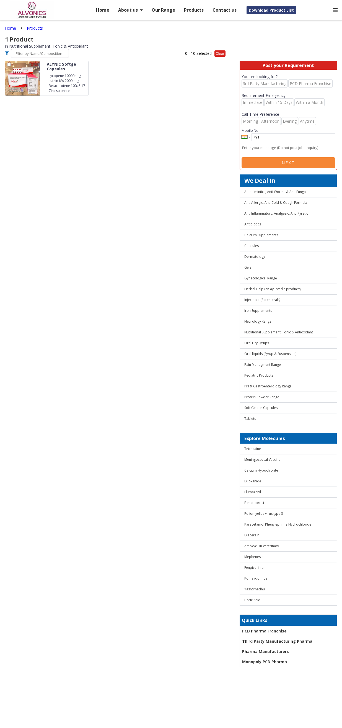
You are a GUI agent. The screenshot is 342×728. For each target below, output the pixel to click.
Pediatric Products (258, 375)
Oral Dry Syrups (256, 343)
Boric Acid (252, 600)
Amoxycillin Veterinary (261, 546)
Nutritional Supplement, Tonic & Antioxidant (278, 332)
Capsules (251, 245)
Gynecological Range (260, 278)
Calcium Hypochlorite (261, 470)
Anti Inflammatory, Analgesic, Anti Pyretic (276, 213)
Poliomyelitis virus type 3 (263, 513)
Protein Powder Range (261, 397)
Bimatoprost (254, 502)
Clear (220, 54)
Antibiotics (252, 224)
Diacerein (251, 535)
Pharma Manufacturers (265, 651)
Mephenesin (253, 556)
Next (288, 162)
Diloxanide (252, 481)
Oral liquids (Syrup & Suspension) (270, 353)
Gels (247, 267)
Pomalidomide (256, 578)
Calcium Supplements (261, 235)
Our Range (163, 10)
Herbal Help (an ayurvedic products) (272, 289)
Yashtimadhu (254, 589)
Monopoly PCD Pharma (264, 661)
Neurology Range (257, 321)
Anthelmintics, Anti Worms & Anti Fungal (275, 191)
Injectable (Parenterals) (262, 299)
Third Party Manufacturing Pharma (277, 641)
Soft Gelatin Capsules (261, 407)
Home (102, 10)
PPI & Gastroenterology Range (268, 386)
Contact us (225, 10)
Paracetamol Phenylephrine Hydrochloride (277, 524)
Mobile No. (250, 130)
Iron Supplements (258, 310)
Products (194, 10)
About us (130, 10)
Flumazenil (252, 492)
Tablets (250, 418)
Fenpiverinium (255, 567)
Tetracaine (252, 448)
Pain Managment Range (262, 364)
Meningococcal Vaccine (262, 459)
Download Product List (271, 10)
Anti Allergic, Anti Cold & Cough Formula (275, 202)
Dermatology (254, 256)
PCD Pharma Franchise (264, 631)
